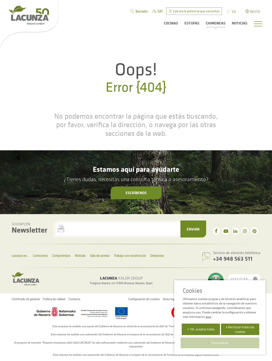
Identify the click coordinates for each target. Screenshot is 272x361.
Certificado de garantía (26, 299)
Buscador (141, 11)
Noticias (80, 256)
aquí (208, 316)
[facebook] (216, 231)
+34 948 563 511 (232, 258)
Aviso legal (169, 299)
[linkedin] (235, 231)
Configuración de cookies (144, 299)
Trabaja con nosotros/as (130, 256)
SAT (160, 11)
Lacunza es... (20, 256)
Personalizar (220, 342)
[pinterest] (254, 231)
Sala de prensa (99, 256)
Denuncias (157, 256)
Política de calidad (54, 299)
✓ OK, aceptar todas (201, 329)
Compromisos (61, 256)
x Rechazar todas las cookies (240, 329)
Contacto (74, 299)
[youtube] (226, 231)
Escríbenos (136, 192)
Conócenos (40, 256)
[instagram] (245, 231)
